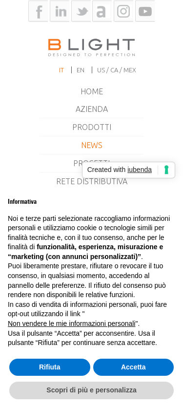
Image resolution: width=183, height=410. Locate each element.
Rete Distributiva (91, 181)
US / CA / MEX (116, 69)
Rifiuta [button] (50, 367)
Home (92, 91)
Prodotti (91, 127)
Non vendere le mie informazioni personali (71, 323)
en (80, 69)
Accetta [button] (133, 367)
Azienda (92, 109)
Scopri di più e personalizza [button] (91, 390)
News (91, 145)
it (61, 69)
